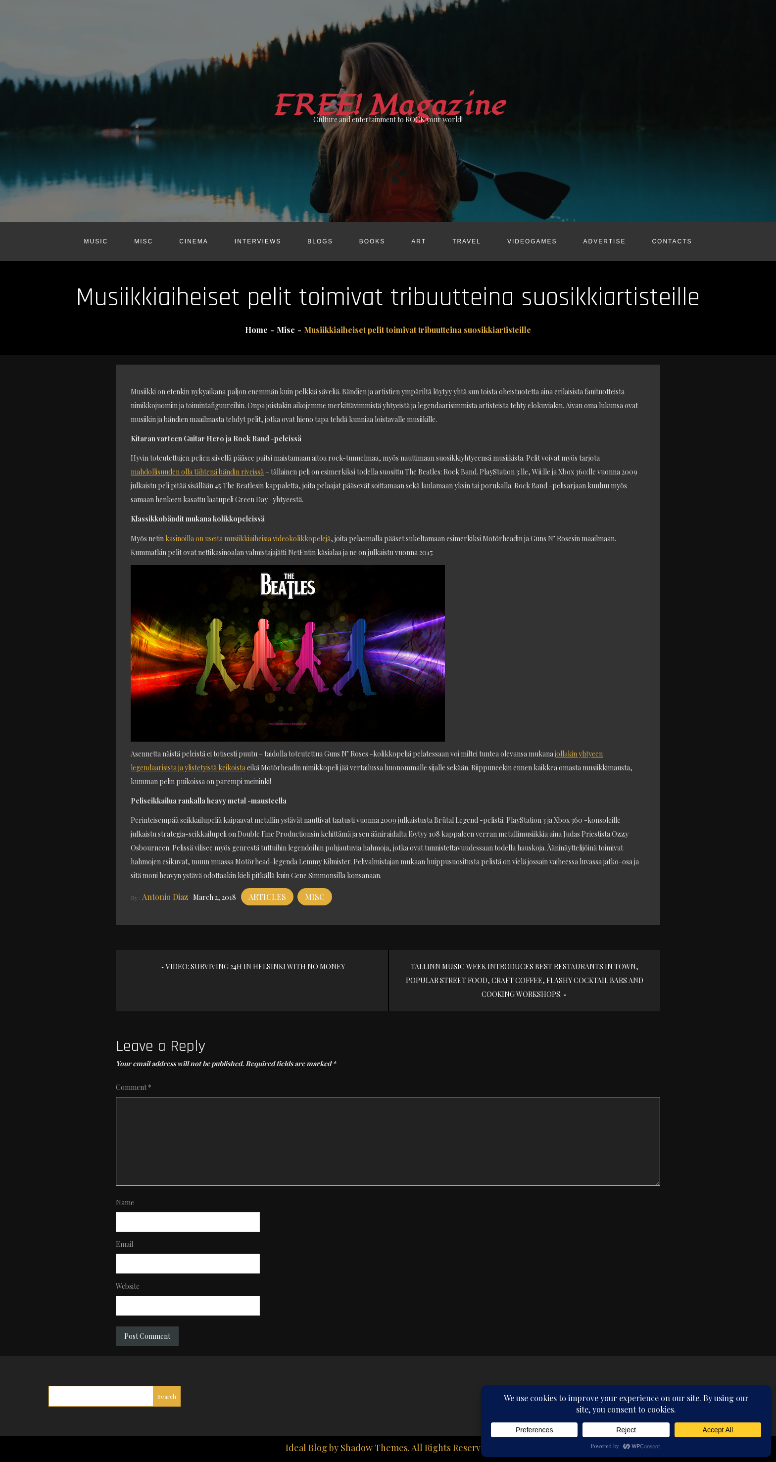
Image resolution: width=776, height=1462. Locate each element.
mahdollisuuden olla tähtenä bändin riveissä (197, 471)
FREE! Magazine (388, 105)
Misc (143, 241)
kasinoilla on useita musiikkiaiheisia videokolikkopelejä (248, 538)
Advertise (604, 241)
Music (96, 241)
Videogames (532, 241)
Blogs (320, 241)
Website (128, 1286)
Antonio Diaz (165, 897)
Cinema (193, 241)
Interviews (258, 241)
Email (124, 1244)
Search (166, 1396)
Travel (466, 241)
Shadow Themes (374, 1448)
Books (372, 241)
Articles (267, 897)
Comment (133, 1087)
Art (418, 241)
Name (125, 1202)
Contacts (672, 241)
